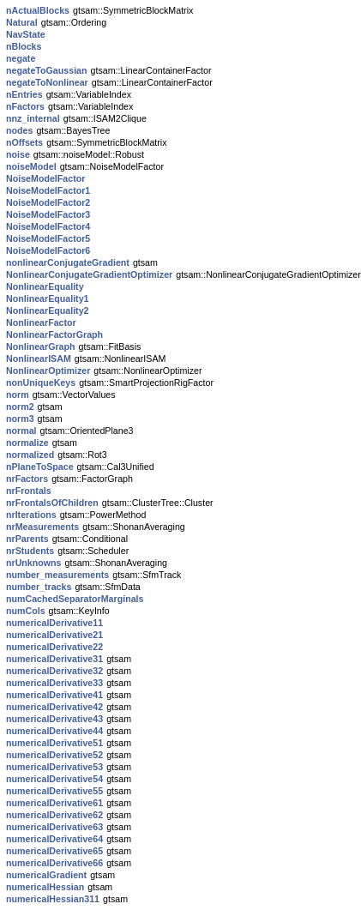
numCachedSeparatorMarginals (74, 599)
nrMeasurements (42, 526)
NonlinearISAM (38, 358)
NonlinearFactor (41, 322)
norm (17, 394)
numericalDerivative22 (54, 647)
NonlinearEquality (45, 286)
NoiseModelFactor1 (48, 190)
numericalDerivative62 (54, 815)
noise (18, 154)
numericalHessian (45, 887)
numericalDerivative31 (54, 659)
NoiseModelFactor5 (48, 238)
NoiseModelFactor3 (48, 214)
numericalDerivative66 (54, 863)
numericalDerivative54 (54, 779)
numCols (25, 611)
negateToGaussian (46, 70)
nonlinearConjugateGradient (67, 262)
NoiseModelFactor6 (48, 250)
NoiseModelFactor (45, 178)
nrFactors (27, 478)
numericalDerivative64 (54, 839)
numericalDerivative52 (54, 755)
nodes (19, 130)
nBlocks (23, 46)
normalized (30, 454)
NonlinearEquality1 (47, 298)
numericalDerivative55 (54, 791)
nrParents (27, 538)
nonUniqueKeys (40, 382)
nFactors (25, 106)
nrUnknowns (34, 562)
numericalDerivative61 (54, 803)
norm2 (20, 406)
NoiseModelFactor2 (48, 202)
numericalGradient (46, 875)
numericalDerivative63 (54, 827)
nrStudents (30, 550)
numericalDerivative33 (54, 683)
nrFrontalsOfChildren (52, 502)
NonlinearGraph (40, 346)
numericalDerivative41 (54, 695)
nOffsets (24, 142)
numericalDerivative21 (54, 635)
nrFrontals (28, 490)
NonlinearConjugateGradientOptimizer (89, 274)
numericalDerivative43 (54, 719)
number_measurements (57, 574)
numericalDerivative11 (54, 623)
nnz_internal (33, 118)
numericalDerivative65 (54, 851)
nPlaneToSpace (40, 466)
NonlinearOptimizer (48, 370)
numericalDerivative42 (54, 707)
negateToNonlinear (47, 82)
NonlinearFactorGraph (54, 334)
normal (21, 430)
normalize (27, 442)
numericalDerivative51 (54, 743)
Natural (22, 22)
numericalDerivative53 (54, 767)
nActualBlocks (37, 10)
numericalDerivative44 (54, 731)
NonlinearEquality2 (47, 310)
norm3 (20, 418)
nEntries (24, 94)
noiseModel (31, 166)
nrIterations (31, 514)
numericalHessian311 (52, 899)
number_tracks (38, 587)
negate (20, 58)
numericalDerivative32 (54, 671)
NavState (25, 34)
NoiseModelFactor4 (48, 226)
